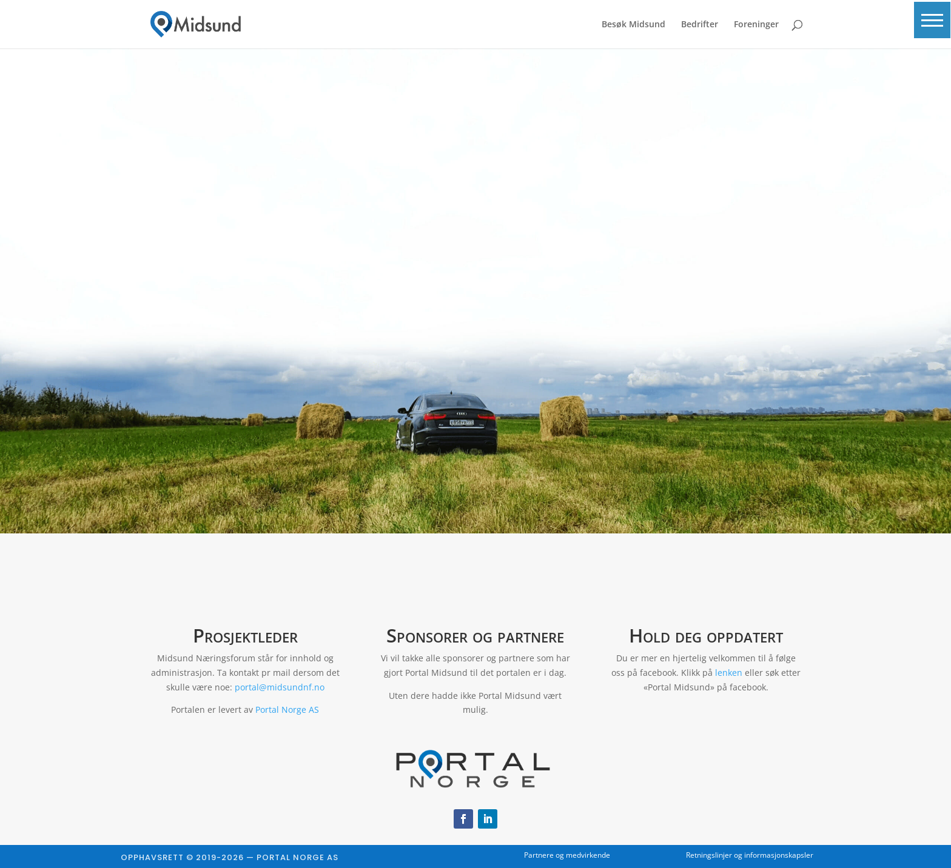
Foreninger (756, 25)
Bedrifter (699, 25)
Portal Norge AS (287, 709)
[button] (930, 25)
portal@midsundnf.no (279, 687)
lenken (728, 672)
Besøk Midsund (633, 25)
